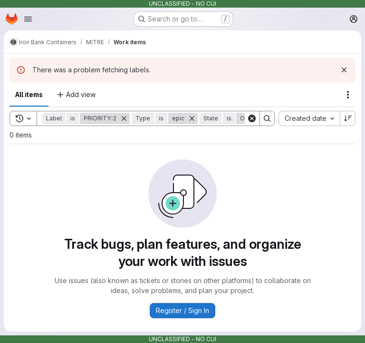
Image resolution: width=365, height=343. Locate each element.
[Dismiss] (344, 70)
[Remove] (124, 118)
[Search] (267, 118)
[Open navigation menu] (28, 19)
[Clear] (252, 118)
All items (29, 94)
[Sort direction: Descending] (347, 118)
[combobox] (309, 118)
